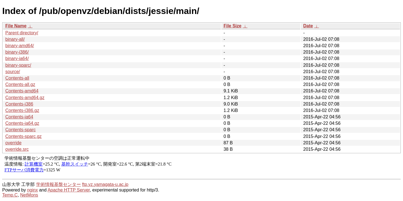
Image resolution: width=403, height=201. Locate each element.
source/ (12, 71)
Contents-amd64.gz (24, 97)
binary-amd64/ (19, 45)
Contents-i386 (19, 104)
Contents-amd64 (21, 90)
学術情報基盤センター (58, 184)
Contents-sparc (20, 129)
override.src (17, 149)
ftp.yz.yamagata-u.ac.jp (105, 184)
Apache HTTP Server (69, 190)
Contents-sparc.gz (23, 136)
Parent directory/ (21, 32)
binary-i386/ (17, 52)
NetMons (29, 195)
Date (308, 25)
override (13, 142)
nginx (32, 190)
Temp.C (10, 195)
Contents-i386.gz (22, 110)
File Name (16, 25)
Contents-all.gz (20, 84)
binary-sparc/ (18, 65)
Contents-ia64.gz (22, 123)
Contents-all (17, 78)
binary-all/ (15, 39)
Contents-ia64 (19, 116)
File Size (233, 25)
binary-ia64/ (17, 58)
